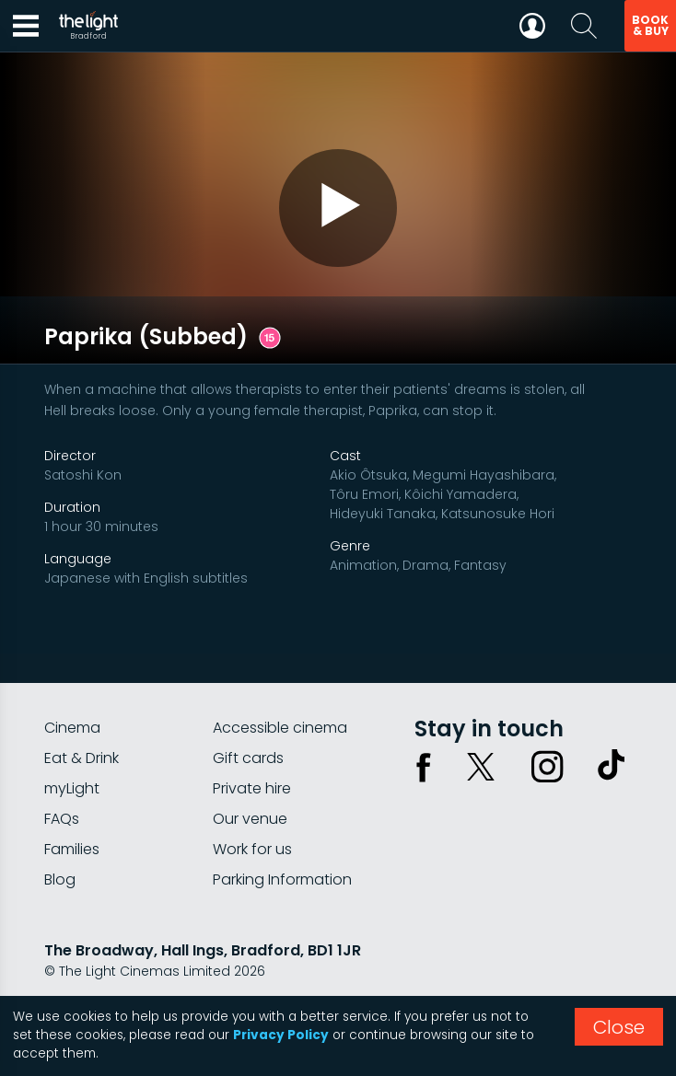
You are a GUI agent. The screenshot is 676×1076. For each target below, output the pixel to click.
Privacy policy (89, 977)
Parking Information (282, 837)
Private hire (252, 746)
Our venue (250, 776)
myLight (71, 746)
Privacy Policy (281, 1035)
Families (71, 806)
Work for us (252, 806)
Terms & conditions (210, 977)
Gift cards (248, 715)
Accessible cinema (280, 685)
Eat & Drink (81, 715)
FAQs (61, 776)
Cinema (72, 685)
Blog (60, 837)
